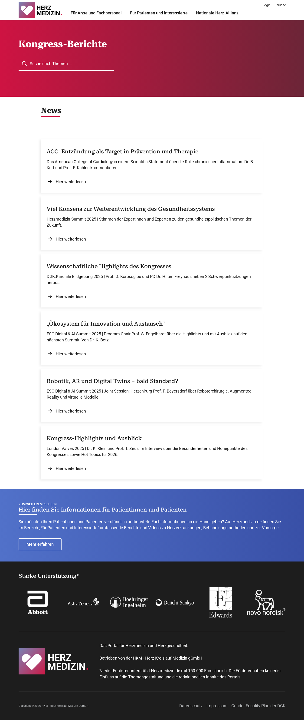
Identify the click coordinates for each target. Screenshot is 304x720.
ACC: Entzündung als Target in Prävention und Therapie (122, 151)
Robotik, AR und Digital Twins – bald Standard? (112, 381)
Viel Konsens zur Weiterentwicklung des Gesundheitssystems (131, 209)
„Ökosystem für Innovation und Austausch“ (106, 323)
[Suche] (281, 5)
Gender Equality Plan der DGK (258, 705)
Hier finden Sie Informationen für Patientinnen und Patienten (103, 509)
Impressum (217, 705)
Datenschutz (191, 705)
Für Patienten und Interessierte (159, 12)
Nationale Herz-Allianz (217, 12)
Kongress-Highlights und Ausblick (94, 438)
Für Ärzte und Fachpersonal (96, 12)
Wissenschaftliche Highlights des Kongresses (109, 266)
